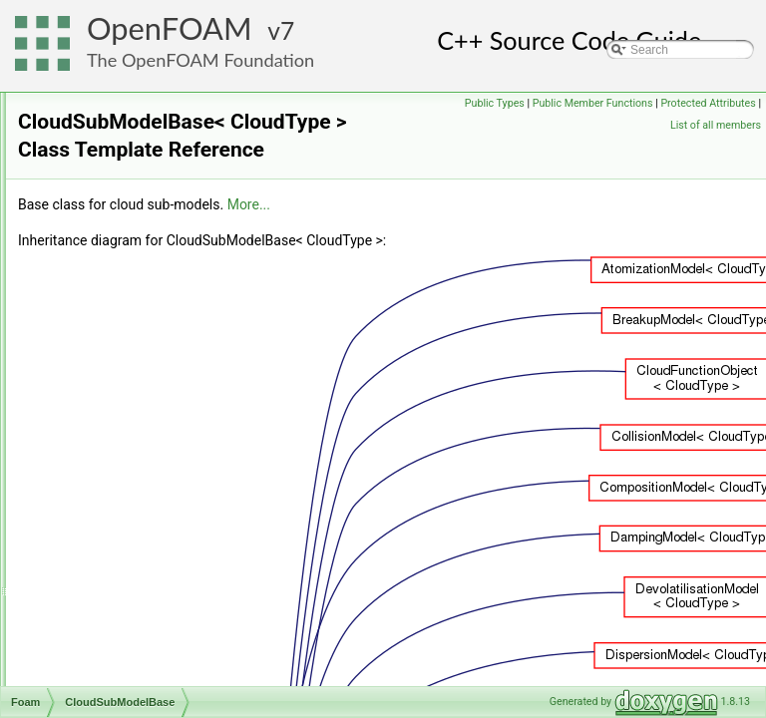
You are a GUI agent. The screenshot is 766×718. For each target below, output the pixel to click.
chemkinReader (124, 115)
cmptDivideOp (119, 422)
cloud (96, 312)
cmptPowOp (114, 553)
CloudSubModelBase (138, 400)
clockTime (109, 246)
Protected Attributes (615, 125)
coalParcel (110, 663)
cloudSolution (118, 378)
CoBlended (111, 685)
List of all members (715, 125)
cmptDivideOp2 (123, 444)
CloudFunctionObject (137, 334)
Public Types (597, 103)
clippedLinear (117, 202)
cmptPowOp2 (118, 575)
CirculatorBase (121, 180)
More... (498, 232)
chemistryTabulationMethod (154, 93)
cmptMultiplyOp (123, 488)
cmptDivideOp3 (123, 466)
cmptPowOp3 (118, 597)
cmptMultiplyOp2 (126, 510)
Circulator (107, 159)
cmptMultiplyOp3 (126, 531)
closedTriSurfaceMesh (141, 268)
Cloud (97, 290)
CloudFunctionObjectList (147, 356)
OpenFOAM (169, 28)
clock (95, 224)
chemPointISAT (123, 137)
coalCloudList (118, 641)
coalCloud (108, 619)
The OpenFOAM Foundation (200, 60)
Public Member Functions (695, 103)
